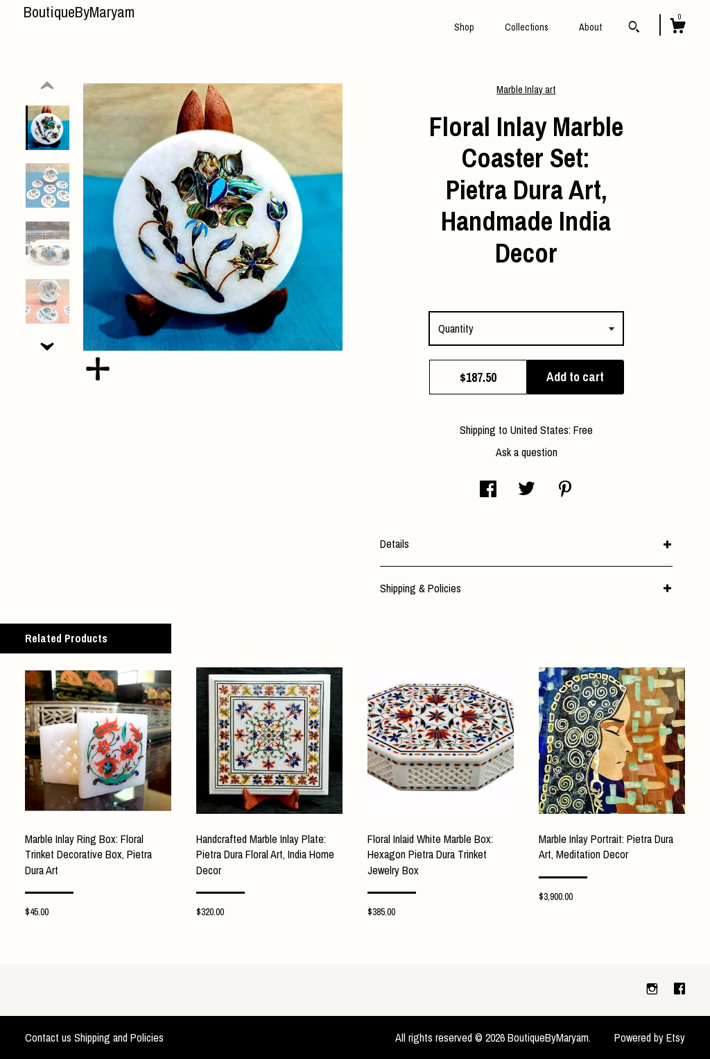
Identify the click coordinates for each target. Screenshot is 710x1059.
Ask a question (526, 452)
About (590, 27)
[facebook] (679, 989)
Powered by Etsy (649, 1037)
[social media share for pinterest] (565, 490)
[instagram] (653, 989)
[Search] (634, 28)
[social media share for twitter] (527, 490)
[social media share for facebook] (488, 490)
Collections (526, 27)
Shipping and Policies (119, 1037)
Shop (464, 27)
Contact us (48, 1037)
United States (539, 429)
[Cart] (677, 27)
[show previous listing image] (47, 86)
